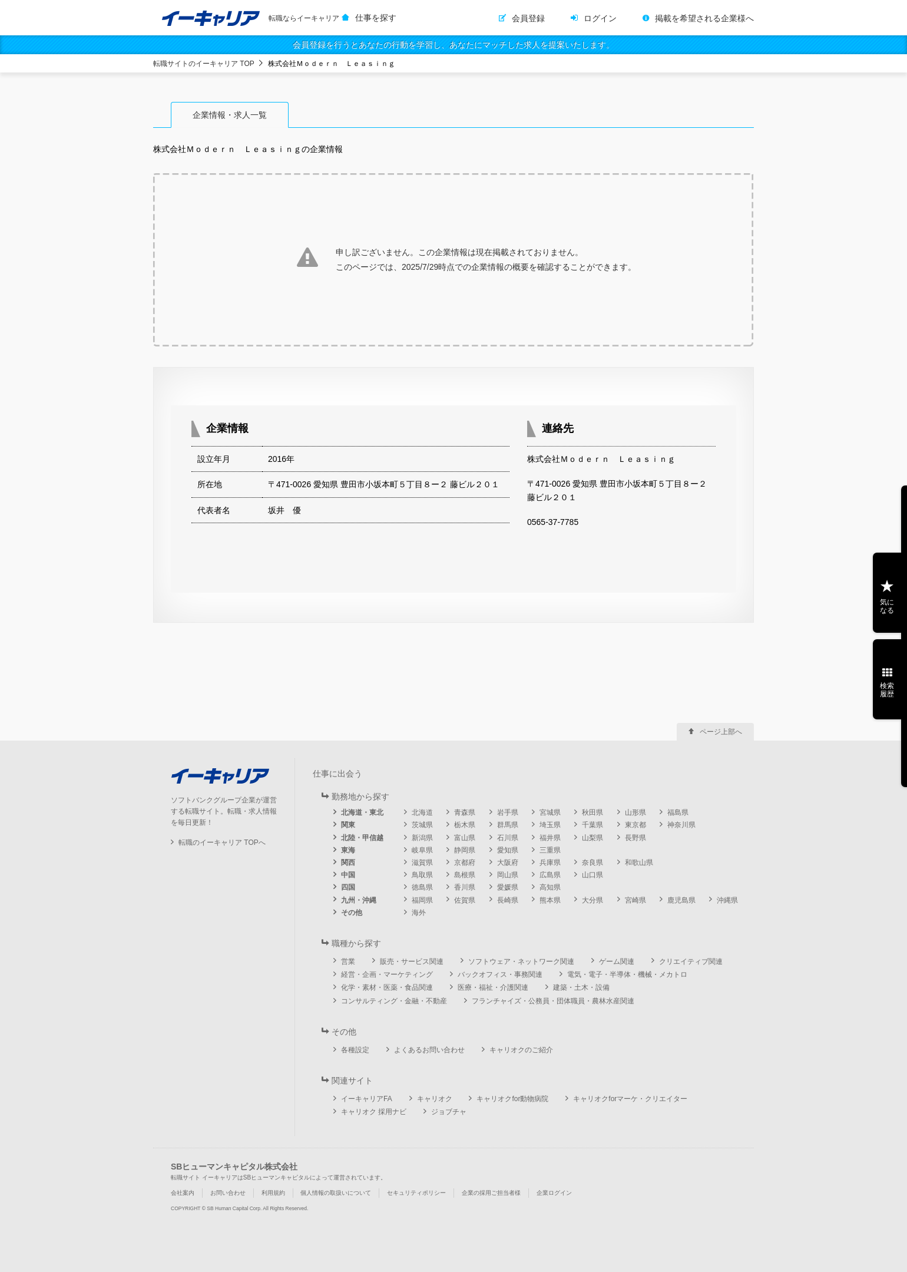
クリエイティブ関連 (691, 961)
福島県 (677, 812)
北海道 (422, 812)
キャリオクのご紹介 (521, 1050)
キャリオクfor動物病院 (512, 1099)
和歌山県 (639, 862)
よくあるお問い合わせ (429, 1050)
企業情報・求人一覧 (230, 115)
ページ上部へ (721, 732)
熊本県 (550, 900)
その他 (351, 912)
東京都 (635, 825)
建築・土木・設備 (581, 987)
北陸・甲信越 (362, 838)
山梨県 (592, 838)
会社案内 (182, 1193)
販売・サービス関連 (411, 961)
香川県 (464, 887)
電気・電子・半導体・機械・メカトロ (627, 974)
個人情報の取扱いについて (335, 1193)
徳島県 (422, 887)
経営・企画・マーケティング (387, 974)
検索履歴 (887, 690)
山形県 (635, 812)
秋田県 (592, 812)
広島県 (550, 875)
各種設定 (355, 1050)
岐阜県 (422, 850)
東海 (348, 850)
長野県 (635, 838)
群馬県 (507, 825)
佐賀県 (464, 900)
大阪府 (507, 862)
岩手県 (507, 812)
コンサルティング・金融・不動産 (394, 1001)
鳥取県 (422, 875)
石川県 (507, 838)
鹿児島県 (681, 900)
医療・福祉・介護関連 (493, 987)
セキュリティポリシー (416, 1193)
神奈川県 (681, 825)
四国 (348, 887)
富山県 (464, 838)
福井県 (550, 838)
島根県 (464, 875)
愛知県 (507, 850)
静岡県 (464, 850)
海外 (419, 912)
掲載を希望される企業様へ (704, 18)
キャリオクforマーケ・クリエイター (630, 1099)
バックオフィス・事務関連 (500, 974)
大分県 (592, 900)
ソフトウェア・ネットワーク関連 (521, 961)
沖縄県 (727, 900)
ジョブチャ (448, 1112)
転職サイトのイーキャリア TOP (203, 64)
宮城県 (550, 812)
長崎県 (507, 900)
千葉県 (592, 825)
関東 (348, 825)
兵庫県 (550, 862)
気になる (887, 606)
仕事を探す (375, 17)
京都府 (464, 862)
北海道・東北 (362, 812)
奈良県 (592, 862)
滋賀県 (422, 862)
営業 (348, 961)
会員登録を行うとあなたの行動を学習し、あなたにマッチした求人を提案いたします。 (453, 44)
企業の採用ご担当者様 (491, 1193)
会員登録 (528, 18)
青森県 (464, 812)
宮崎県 (635, 900)
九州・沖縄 (358, 900)
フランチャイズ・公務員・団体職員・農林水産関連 (553, 1001)
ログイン (600, 18)
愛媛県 (507, 887)
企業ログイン (554, 1193)
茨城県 (422, 825)
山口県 (592, 875)
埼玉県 (550, 825)
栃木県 (464, 825)
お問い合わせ (228, 1193)
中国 (348, 875)
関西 (348, 862)
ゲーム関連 (616, 961)
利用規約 (273, 1193)
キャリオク (434, 1099)
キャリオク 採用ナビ (373, 1112)
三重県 (550, 850)
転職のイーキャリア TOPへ (222, 842)
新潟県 (422, 838)
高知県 (550, 887)
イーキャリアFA (366, 1099)
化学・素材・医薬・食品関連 (387, 987)
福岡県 (422, 900)
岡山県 (507, 875)
